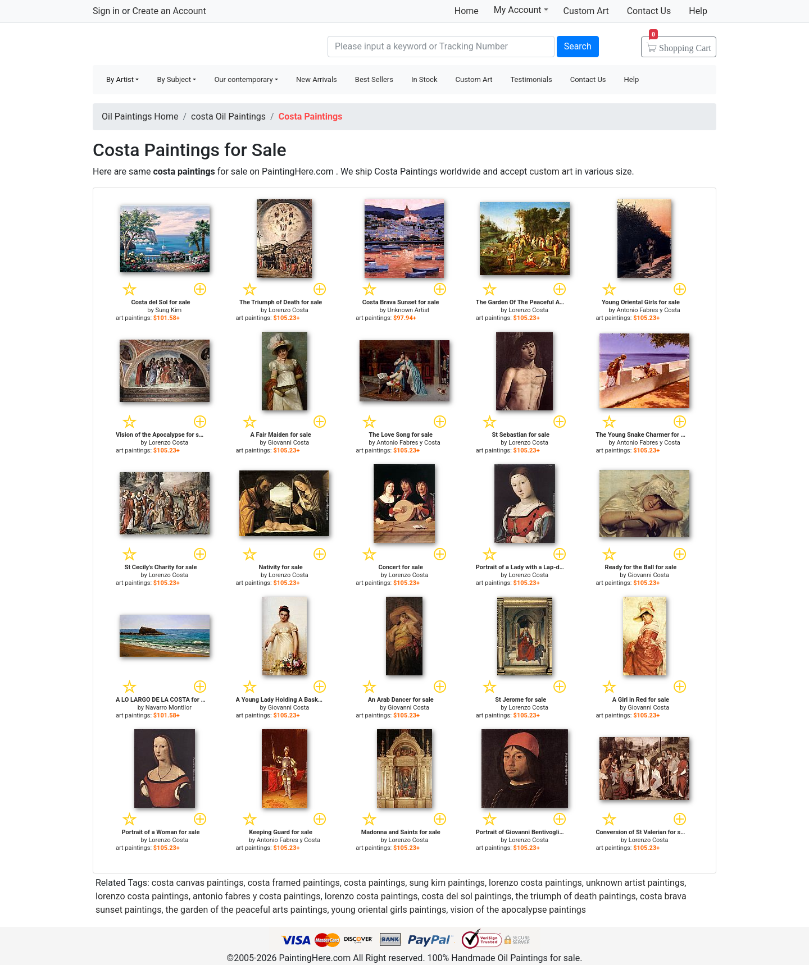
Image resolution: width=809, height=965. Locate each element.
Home (467, 11)
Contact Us (649, 11)
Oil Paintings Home (140, 116)
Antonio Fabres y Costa (648, 310)
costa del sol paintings (467, 896)
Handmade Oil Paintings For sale (177, 45)
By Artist (120, 79)
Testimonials (531, 79)
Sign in (106, 11)
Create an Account (169, 11)
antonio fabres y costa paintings (257, 896)
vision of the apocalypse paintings (518, 909)
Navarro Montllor (169, 707)
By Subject (174, 79)
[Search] (441, 46)
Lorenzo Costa (288, 310)
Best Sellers (374, 79)
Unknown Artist (409, 310)
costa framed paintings (294, 882)
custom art (550, 171)
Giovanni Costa (289, 442)
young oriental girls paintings (389, 909)
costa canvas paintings (198, 882)
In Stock (424, 79)
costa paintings (374, 882)
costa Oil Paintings (228, 116)
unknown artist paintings (635, 882)
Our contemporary (243, 79)
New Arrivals (316, 79)
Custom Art (586, 11)
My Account (521, 9)
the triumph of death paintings (576, 896)
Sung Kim (168, 310)
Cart (680, 44)
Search (578, 46)
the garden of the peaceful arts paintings (247, 909)
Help (698, 11)
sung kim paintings (446, 882)
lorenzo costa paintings (535, 882)
